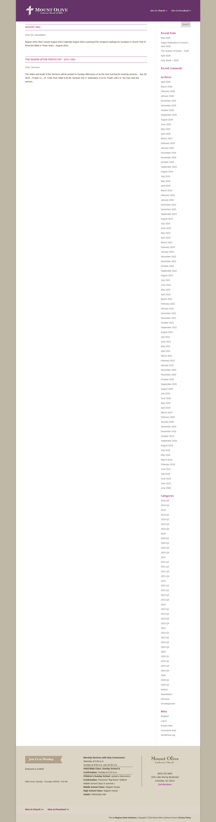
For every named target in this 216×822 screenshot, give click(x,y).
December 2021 (168, 313)
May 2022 (165, 289)
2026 (163, 675)
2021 (163, 557)
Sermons (35, 67)
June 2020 (166, 398)
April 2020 (166, 408)
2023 (163, 604)
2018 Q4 (165, 505)
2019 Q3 (165, 524)
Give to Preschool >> (181, 11)
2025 (163, 652)
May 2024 (165, 181)
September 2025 (169, 115)
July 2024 (165, 176)
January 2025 (167, 148)
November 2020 (168, 374)
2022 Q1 (165, 585)
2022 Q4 (165, 600)
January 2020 (167, 422)
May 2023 (165, 233)
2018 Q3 (165, 500)
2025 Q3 (165, 666)
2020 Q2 (165, 543)
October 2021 (167, 322)
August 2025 (167, 119)
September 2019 (169, 441)
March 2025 (166, 138)
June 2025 (166, 124)
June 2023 (166, 228)
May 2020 (165, 403)
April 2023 (166, 237)
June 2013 (166, 483)
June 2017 (166, 469)
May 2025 (165, 129)
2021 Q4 (165, 576)
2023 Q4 (165, 623)
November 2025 (168, 105)
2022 (163, 581)
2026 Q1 (165, 680)
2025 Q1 (165, 656)
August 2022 (167, 275)
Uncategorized (168, 703)
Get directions (164, 784)
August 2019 (167, 445)
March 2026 (166, 86)
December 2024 (168, 153)
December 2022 (168, 256)
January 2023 (167, 252)
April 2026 (166, 55)
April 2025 (166, 134)
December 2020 (168, 370)
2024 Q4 (165, 647)
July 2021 (165, 337)
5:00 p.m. (100, 761)
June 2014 (166, 478)
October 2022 (167, 266)
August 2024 (32, 27)
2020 (163, 533)
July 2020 (165, 393)
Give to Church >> (158, 11)
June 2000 (166, 488)
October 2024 (167, 162)
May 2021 (165, 346)
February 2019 (168, 464)
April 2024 (166, 185)
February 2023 (168, 247)
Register (165, 716)
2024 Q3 (29, 35)
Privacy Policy (184, 818)
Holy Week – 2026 (169, 60)
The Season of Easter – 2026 (175, 51)
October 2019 (167, 436)
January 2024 (167, 200)
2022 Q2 (165, 590)
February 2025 (168, 143)
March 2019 (166, 460)
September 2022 (169, 271)
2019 (163, 510)
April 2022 (166, 294)
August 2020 (167, 389)
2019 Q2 (165, 519)
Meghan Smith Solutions (125, 818)
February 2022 (168, 304)
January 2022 (167, 308)
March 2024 (166, 190)
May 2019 (165, 455)
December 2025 (168, 101)
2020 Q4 (165, 552)
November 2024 (168, 157)
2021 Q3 (165, 571)
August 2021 (167, 332)
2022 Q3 (165, 595)
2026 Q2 (165, 685)
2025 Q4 (165, 670)
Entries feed (166, 725)
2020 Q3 (165, 548)
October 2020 (167, 379)
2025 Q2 (165, 661)
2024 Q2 (165, 637)
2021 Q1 (165, 562)
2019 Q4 (165, 529)
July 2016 (165, 474)
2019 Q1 (165, 515)
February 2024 (168, 195)
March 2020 (166, 412)
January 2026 (167, 96)
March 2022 (166, 299)
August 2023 (167, 219)
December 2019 (168, 426)
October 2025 (167, 110)
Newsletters (40, 35)
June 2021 (166, 341)
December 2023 (168, 205)
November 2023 (168, 209)
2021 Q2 (165, 566)
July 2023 (165, 223)
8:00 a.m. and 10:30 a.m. (106, 765)
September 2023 (169, 214)
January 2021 (167, 365)
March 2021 (166, 356)
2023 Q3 (165, 618)
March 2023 (166, 242)
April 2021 (166, 351)
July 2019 (165, 450)
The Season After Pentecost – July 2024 (50, 59)
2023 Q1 (165, 609)
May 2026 (165, 38)
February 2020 (168, 417)
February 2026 (168, 91)
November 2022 (168, 261)
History (164, 689)
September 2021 (169, 327)
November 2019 (168, 431)
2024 (27, 67)
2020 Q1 (165, 538)
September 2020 (169, 384)
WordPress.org (168, 735)
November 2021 (168, 318)
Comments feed (168, 730)
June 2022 (166, 285)
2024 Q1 (165, 633)
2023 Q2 (165, 614)
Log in (164, 721)
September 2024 (169, 167)
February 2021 (168, 360)
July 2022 (165, 280)
